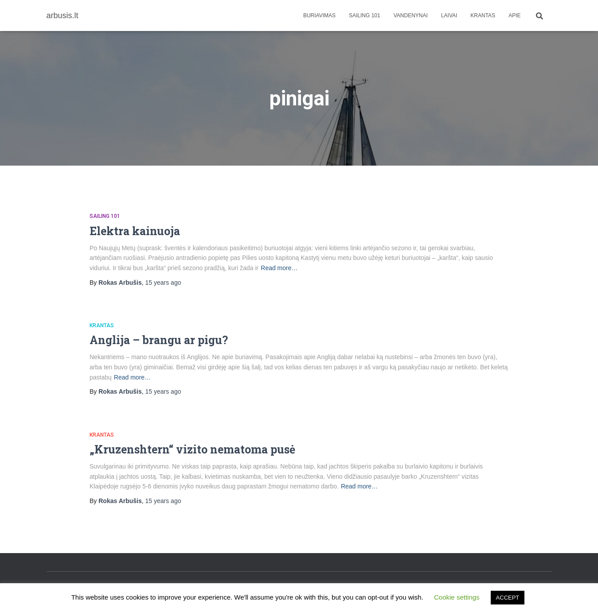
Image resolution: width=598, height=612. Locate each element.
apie (514, 15)
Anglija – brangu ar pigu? (159, 340)
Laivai (449, 15)
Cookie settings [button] (457, 597)
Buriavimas (319, 15)
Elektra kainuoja (135, 231)
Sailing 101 (364, 15)
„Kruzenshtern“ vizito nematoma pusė (192, 449)
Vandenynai (411, 15)
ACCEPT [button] (508, 597)
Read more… (279, 267)
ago (163, 282)
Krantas (482, 15)
